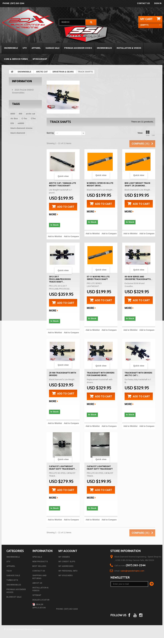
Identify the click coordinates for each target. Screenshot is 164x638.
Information (22, 81)
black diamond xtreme (21, 128)
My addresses (65, 566)
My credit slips (66, 561)
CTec (33, 118)
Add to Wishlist (55, 236)
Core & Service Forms (16, 59)
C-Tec (24, 118)
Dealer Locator (40, 600)
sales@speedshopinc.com (132, 571)
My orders (64, 557)
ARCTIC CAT (42, 72)
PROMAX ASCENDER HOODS (78, 48)
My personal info (68, 571)
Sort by (50, 133)
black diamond (17, 133)
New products (40, 561)
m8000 (21, 123)
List (153, 133)
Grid (147, 133)
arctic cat (30, 113)
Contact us (143, 3)
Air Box (14, 118)
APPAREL (36, 48)
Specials (37, 557)
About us (37, 583)
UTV (25, 48)
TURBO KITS (12, 580)
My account (67, 551)
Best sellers (39, 566)
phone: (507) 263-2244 (13, 3)
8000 (12, 113)
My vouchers (65, 575)
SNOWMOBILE (11, 48)
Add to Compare (71, 236)
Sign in (157, 3)
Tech (9, 571)
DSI (12, 123)
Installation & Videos (129, 48)
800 (20, 113)
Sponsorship (40, 59)
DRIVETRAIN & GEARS (63, 72)
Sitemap (36, 595)
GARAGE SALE (52, 48)
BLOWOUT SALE (13, 597)
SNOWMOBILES (104, 48)
